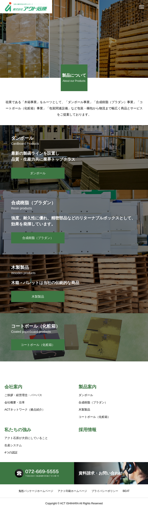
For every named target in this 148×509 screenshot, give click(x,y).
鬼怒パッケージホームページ (35, 491)
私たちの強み (17, 429)
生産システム (13, 445)
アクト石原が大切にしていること (26, 438)
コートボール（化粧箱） (94, 417)
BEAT (126, 491)
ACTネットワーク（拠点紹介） (24, 409)
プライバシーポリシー (104, 491)
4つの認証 (11, 452)
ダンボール (86, 395)
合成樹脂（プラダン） (93, 402)
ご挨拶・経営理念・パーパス (23, 395)
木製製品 (84, 409)
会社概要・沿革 (14, 402)
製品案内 (87, 386)
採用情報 (87, 429)
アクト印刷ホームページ (72, 491)
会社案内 (13, 386)
